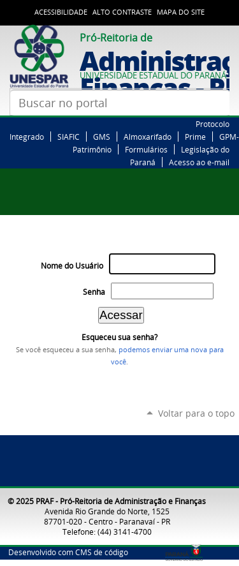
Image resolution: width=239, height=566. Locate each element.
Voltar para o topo (196, 413)
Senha (94, 292)
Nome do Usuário (72, 265)
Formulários (146, 149)
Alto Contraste (122, 12)
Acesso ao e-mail (199, 162)
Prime (195, 136)
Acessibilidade (60, 12)
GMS (101, 136)
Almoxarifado (147, 136)
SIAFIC (68, 136)
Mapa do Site (181, 12)
